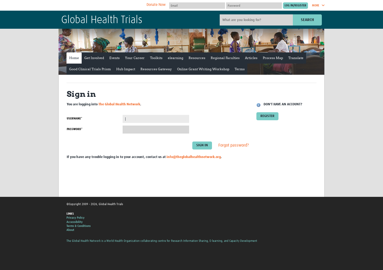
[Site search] (257, 20)
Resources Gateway (156, 69)
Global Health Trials (101, 20)
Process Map (273, 58)
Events (114, 58)
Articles (251, 58)
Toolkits (156, 58)
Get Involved (94, 58)
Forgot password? (233, 145)
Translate (295, 58)
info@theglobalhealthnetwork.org (193, 157)
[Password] (254, 5)
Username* (74, 118)
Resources (197, 58)
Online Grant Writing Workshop (203, 69)
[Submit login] (295, 5)
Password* (74, 129)
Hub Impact (125, 69)
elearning (175, 58)
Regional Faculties (225, 58)
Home (74, 58)
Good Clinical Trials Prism (90, 69)
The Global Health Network (101, 5)
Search (307, 20)
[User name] (197, 5)
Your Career (135, 58)
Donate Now (156, 5)
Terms (240, 69)
